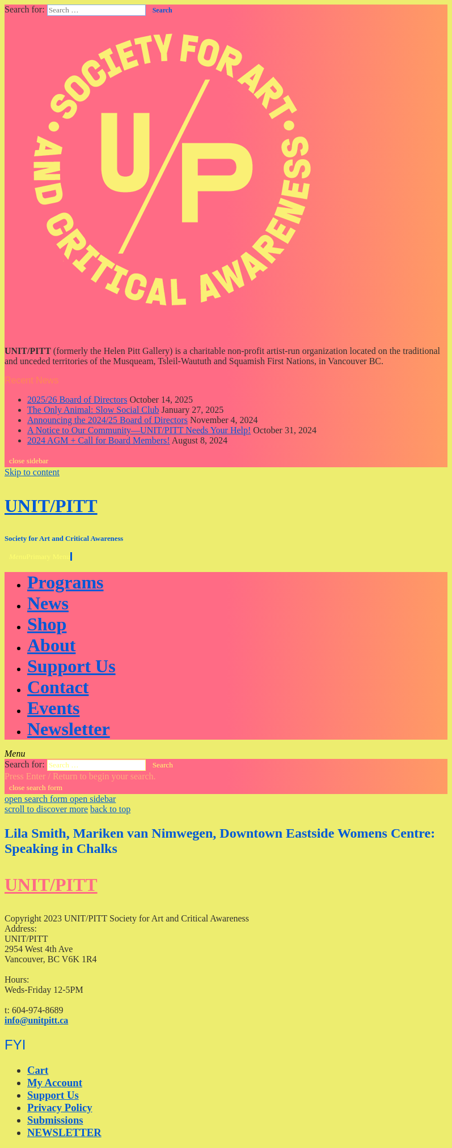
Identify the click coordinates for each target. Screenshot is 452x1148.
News (48, 603)
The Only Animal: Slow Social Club (93, 410)
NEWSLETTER (64, 1132)
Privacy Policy (59, 1107)
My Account (54, 1083)
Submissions (55, 1120)
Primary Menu (40, 556)
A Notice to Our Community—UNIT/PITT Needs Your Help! (139, 430)
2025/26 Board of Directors (77, 399)
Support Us (71, 666)
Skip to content (32, 472)
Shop (46, 624)
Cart (37, 1070)
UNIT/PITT (51, 506)
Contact (57, 687)
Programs (65, 582)
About (51, 645)
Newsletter (68, 729)
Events (53, 708)
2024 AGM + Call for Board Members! (98, 440)
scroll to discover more (46, 809)
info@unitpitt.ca (36, 1020)
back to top (110, 809)
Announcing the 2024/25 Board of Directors (107, 420)
